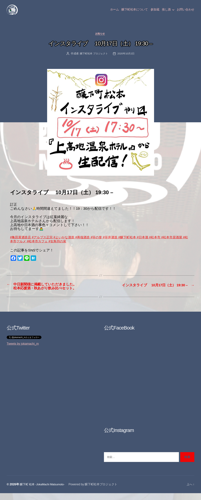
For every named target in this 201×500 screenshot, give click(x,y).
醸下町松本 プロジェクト (93, 59)
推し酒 (166, 12)
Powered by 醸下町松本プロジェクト (96, 491)
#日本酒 (157, 243)
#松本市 (171, 243)
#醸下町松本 (140, 243)
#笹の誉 (106, 243)
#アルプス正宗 (46, 243)
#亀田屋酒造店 (21, 243)
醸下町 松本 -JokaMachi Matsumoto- (44, 491)
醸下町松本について (134, 12)
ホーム (114, 12)
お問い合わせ (185, 12)
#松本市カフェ (58, 247)
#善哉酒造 (91, 243)
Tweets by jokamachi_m (23, 350)
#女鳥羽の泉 (80, 247)
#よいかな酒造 (71, 243)
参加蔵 (155, 12)
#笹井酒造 (122, 243)
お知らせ (100, 39)
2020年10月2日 (127, 59)
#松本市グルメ (34, 247)
